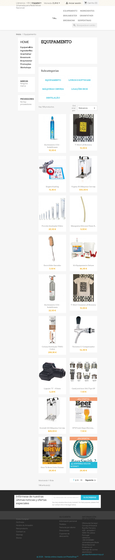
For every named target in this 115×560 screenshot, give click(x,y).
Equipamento (70, 10)
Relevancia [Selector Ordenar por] (87, 108)
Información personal (68, 521)
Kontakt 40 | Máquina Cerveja (52, 428)
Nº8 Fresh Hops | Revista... (83, 428)
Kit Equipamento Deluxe (83, 265)
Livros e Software (79, 80)
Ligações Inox (79, 89)
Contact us (20, 531)
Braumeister (70, 15)
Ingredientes (87, 10)
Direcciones (64, 530)
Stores (19, 538)
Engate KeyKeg (52, 187)
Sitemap (19, 535)
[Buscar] (84, 25)
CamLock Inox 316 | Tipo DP (83, 388)
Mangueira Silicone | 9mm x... (83, 226)
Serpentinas (84, 20)
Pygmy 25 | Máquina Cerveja (83, 187)
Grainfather (86, 15)
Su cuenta (65, 517)
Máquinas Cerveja (53, 89)
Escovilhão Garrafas (52, 265)
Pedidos (62, 524)
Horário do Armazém (24, 525)
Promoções (25, 64)
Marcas (24, 81)
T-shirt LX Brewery (83, 145)
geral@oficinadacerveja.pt (93, 554)
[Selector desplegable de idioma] (37, 3)
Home (24, 42)
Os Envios (20, 522)
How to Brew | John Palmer (52, 467)
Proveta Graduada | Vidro (52, 226)
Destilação (53, 98)
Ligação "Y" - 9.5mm (52, 388)
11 (81, 480)
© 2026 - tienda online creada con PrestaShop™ (57, 557)
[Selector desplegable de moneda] (57, 3)
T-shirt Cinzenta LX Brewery (83, 305)
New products (22, 528)
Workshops (25, 67)
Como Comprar (22, 519)
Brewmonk (69, 20)
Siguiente (90, 480)
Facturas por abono (67, 527)
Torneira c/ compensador (83, 347)
